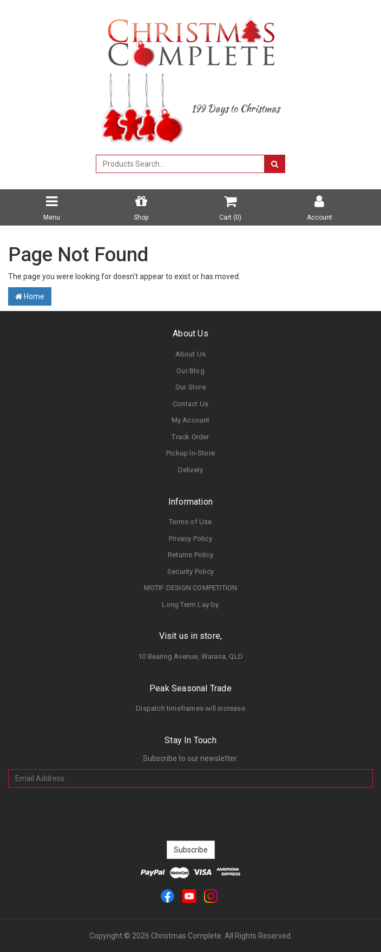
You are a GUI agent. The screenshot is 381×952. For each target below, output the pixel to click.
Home (29, 296)
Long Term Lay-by (190, 604)
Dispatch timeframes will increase (190, 708)
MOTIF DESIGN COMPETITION (191, 588)
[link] (167, 895)
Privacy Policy (190, 538)
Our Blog (190, 371)
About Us (190, 354)
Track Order (190, 437)
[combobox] (180, 164)
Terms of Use (190, 522)
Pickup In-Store (190, 453)
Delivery (190, 470)
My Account (191, 420)
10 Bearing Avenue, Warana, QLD (190, 656)
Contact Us (190, 404)
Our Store (190, 387)
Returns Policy (190, 555)
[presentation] (190, 814)
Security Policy (190, 571)
